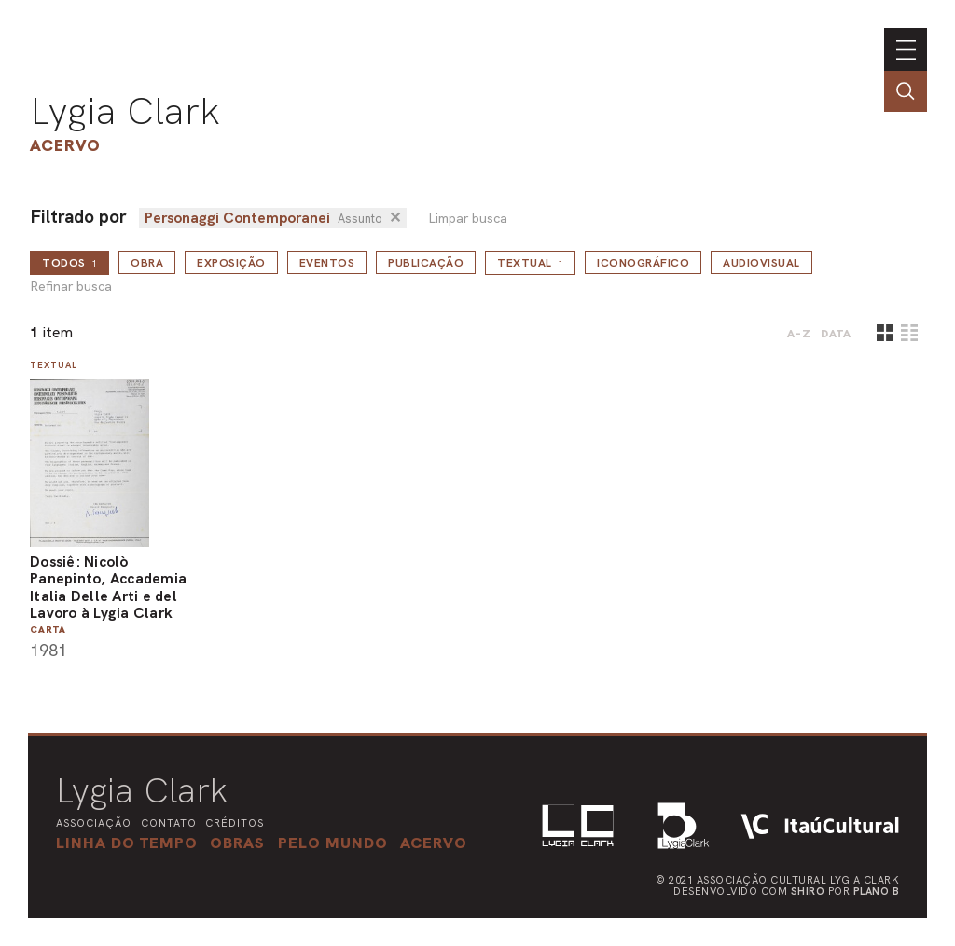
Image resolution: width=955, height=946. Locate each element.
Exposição (231, 262)
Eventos (327, 262)
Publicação (426, 262)
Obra (147, 262)
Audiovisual (761, 262)
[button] (333, 842)
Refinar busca (71, 287)
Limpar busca (467, 218)
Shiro (808, 891)
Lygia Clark (125, 111)
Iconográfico (643, 262)
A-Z (799, 333)
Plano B (876, 891)
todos (69, 262)
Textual (530, 262)
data (836, 333)
